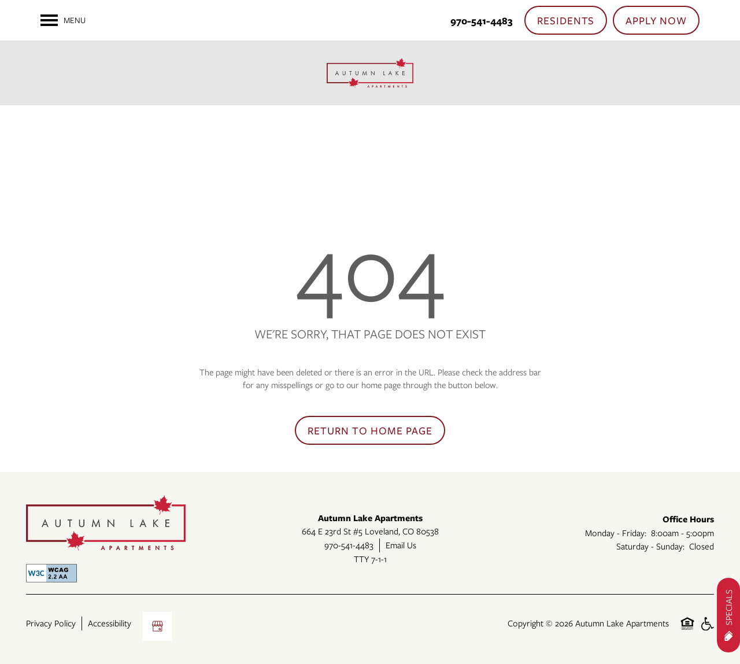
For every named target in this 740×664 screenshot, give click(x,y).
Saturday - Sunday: (650, 546)
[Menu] (63, 20)
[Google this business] (157, 626)
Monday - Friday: (615, 532)
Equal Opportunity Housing (687, 629)
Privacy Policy (51, 623)
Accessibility (109, 623)
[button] (566, 20)
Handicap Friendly (707, 629)
